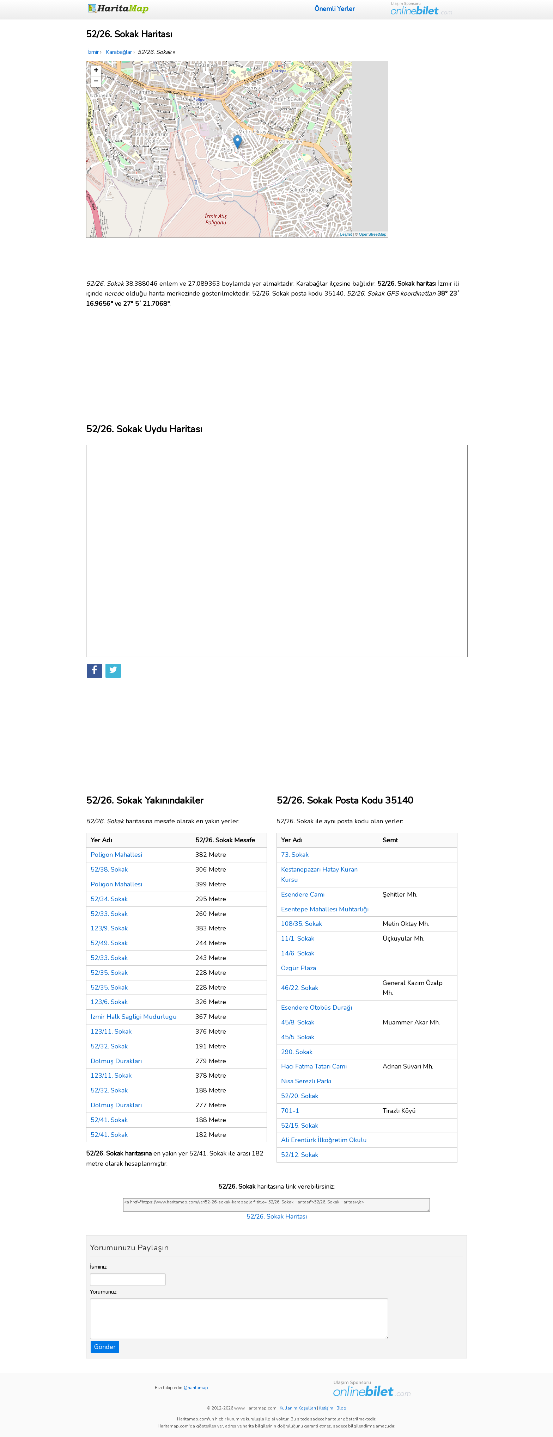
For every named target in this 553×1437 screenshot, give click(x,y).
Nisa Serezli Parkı (306, 1081)
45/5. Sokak (297, 1037)
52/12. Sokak (299, 1155)
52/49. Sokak (109, 943)
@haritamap (195, 1387)
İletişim (326, 1408)
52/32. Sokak (109, 1046)
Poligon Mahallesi (116, 854)
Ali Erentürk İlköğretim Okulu (324, 1140)
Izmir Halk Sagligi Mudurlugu (134, 1016)
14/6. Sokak (297, 953)
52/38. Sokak (109, 869)
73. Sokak (295, 854)
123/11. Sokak (111, 1031)
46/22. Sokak (299, 988)
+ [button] (96, 71)
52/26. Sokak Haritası (277, 1216)
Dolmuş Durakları (116, 1061)
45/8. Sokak (297, 1022)
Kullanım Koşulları (298, 1408)
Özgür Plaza (298, 968)
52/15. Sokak (299, 1125)
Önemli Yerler (335, 9)
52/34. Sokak (109, 899)
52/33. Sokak (109, 914)
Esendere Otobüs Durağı (316, 1007)
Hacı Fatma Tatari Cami (314, 1066)
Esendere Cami (302, 894)
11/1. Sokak (297, 938)
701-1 (290, 1111)
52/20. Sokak (299, 1096)
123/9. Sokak (109, 928)
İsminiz (98, 1267)
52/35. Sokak (109, 972)
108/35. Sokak (301, 923)
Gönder (105, 1347)
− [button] (96, 81)
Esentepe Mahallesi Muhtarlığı (325, 909)
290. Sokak (296, 1052)
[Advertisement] (429, 166)
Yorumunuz (103, 1292)
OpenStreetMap (373, 234)
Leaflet (346, 234)
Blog (341, 1408)
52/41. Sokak (109, 1120)
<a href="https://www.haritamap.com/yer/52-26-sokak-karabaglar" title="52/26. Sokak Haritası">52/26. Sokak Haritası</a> (276, 1205)
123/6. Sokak (109, 1002)
